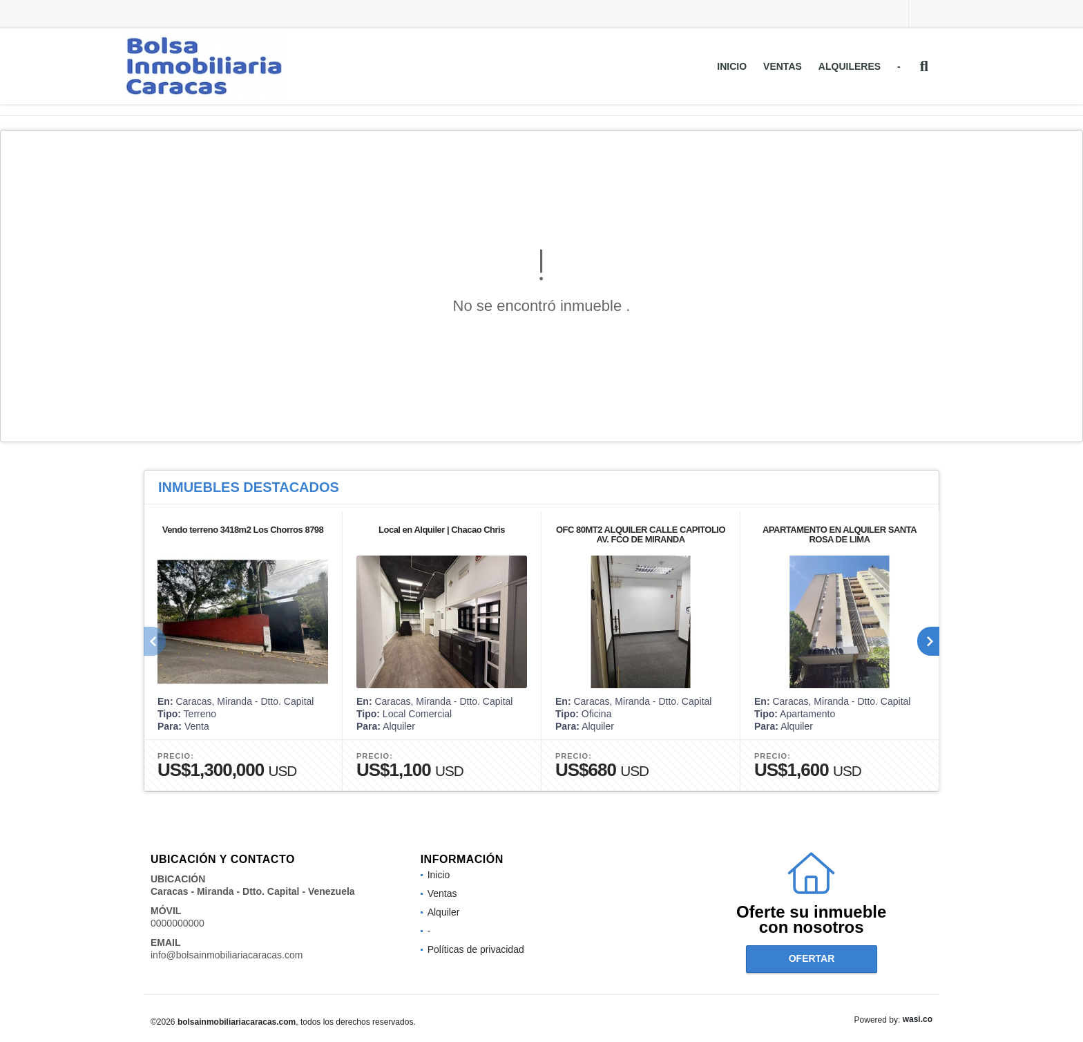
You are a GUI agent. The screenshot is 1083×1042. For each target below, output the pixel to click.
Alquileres (849, 66)
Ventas (782, 66)
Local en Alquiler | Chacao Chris (441, 529)
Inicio (732, 66)
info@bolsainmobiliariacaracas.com (227, 954)
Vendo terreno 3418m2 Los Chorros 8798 (243, 529)
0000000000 (177, 923)
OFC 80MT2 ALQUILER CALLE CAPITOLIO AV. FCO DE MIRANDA (640, 534)
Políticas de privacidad (476, 949)
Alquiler (444, 912)
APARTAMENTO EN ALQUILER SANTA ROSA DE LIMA (840, 534)
